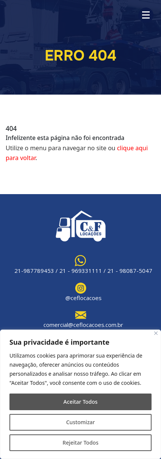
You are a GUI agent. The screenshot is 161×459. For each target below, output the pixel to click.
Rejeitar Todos (81, 442)
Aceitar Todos (80, 401)
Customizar (80, 422)
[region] (80, 394)
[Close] (156, 333)
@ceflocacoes (83, 298)
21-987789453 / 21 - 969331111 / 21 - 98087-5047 (83, 270)
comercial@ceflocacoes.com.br (83, 324)
